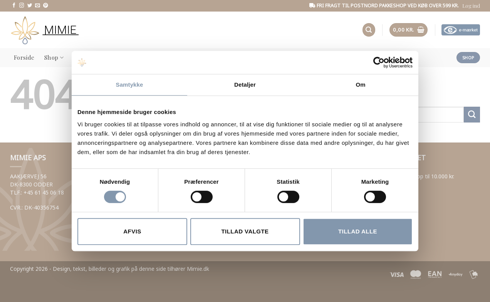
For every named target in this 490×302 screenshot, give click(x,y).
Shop (54, 57)
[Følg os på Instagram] (21, 5)
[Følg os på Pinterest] (45, 5)
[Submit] (472, 114)
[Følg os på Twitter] (29, 5)
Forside (24, 57)
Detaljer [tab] (245, 84)
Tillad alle (357, 231)
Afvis (132, 231)
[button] (471, 5)
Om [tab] (360, 84)
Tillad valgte (244, 231)
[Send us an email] (37, 5)
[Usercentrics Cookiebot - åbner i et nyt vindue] (379, 62)
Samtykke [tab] (129, 84)
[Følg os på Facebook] (14, 5)
